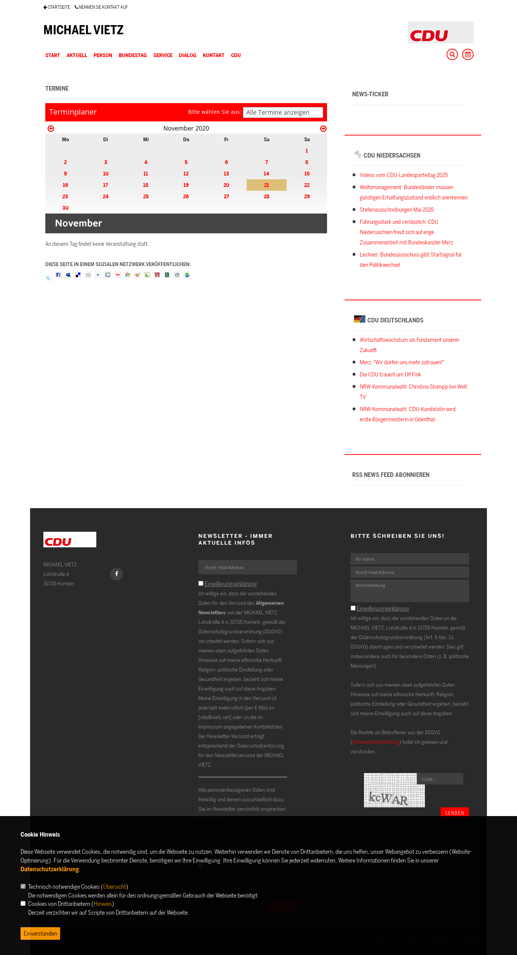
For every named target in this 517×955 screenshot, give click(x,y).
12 (186, 173)
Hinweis (103, 903)
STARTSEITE (56, 7)
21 (266, 185)
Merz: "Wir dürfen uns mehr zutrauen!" (402, 362)
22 (307, 185)
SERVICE (162, 55)
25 (145, 196)
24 (106, 196)
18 (145, 185)
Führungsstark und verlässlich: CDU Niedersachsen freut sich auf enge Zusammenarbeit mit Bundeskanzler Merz (406, 232)
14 (266, 173)
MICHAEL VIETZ (83, 29)
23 (65, 196)
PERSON (103, 55)
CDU (236, 55)
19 (186, 185)
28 (267, 196)
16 (65, 185)
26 (186, 196)
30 (65, 207)
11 (146, 173)
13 (226, 173)
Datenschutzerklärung (376, 741)
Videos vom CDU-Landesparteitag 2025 (404, 175)
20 (226, 185)
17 (105, 185)
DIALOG (187, 55)
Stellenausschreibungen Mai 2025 (397, 209)
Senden (454, 813)
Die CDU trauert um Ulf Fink (390, 374)
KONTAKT (214, 55)
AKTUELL (77, 55)
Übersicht (114, 886)
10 (106, 173)
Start (52, 55)
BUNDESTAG (133, 55)
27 (226, 196)
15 (307, 173)
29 (307, 196)
